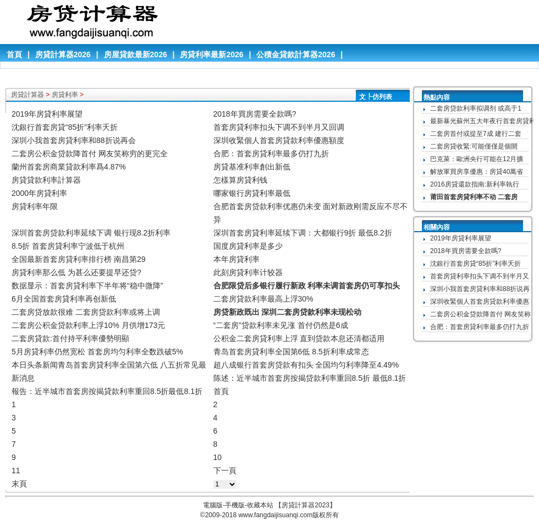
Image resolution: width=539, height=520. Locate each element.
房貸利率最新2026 (211, 54)
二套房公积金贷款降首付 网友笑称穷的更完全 (90, 153)
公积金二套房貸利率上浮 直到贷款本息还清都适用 (299, 338)
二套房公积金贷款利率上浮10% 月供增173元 (88, 325)
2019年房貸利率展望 (47, 114)
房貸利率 (65, 94)
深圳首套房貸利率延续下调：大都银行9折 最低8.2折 (302, 232)
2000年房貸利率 (39, 193)
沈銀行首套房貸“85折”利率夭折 (65, 127)
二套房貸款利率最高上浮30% (263, 298)
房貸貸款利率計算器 (46, 180)
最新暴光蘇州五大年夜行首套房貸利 (483, 121)
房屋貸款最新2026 (135, 54)
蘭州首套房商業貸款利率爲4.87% (69, 166)
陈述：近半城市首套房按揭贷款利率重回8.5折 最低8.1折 (309, 378)
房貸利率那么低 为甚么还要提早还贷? (76, 272)
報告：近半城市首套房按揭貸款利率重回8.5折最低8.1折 (107, 391)
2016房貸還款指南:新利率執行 (474, 184)
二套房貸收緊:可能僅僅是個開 (474, 146)
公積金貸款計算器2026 (295, 54)
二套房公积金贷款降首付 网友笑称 (480, 314)
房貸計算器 (27, 94)
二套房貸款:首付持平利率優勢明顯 (70, 338)
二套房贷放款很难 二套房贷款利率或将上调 (86, 312)
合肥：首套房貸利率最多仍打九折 (271, 153)
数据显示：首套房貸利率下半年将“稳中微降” (87, 285)
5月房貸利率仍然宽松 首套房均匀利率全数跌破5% (97, 351)
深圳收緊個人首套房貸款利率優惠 (479, 301)
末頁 (19, 483)
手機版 (235, 505)
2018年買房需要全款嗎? (254, 114)
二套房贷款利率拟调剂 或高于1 (475, 108)
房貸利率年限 (35, 206)
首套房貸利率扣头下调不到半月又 (479, 276)
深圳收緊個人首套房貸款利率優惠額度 (278, 140)
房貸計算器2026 (63, 54)
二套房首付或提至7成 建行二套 (475, 134)
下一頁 (225, 470)
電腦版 (213, 505)
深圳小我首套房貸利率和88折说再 (480, 289)
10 (217, 457)
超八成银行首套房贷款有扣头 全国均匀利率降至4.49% (306, 364)
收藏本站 (260, 505)
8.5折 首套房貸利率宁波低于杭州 (68, 246)
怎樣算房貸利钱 (240, 180)
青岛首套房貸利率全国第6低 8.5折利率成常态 (291, 351)
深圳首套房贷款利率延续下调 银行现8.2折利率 (91, 232)
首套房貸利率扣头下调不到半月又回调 (278, 127)
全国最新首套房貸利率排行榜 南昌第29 (78, 259)
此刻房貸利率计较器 (248, 272)
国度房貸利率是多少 (248, 246)
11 (16, 470)
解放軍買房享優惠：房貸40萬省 (476, 172)
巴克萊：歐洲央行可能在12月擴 (476, 159)
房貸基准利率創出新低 (251, 166)
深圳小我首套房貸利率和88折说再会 (74, 140)
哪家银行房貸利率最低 (251, 193)
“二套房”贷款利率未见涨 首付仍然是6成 (280, 325)
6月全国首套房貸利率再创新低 (64, 298)
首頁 (14, 54)
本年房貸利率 (236, 259)
